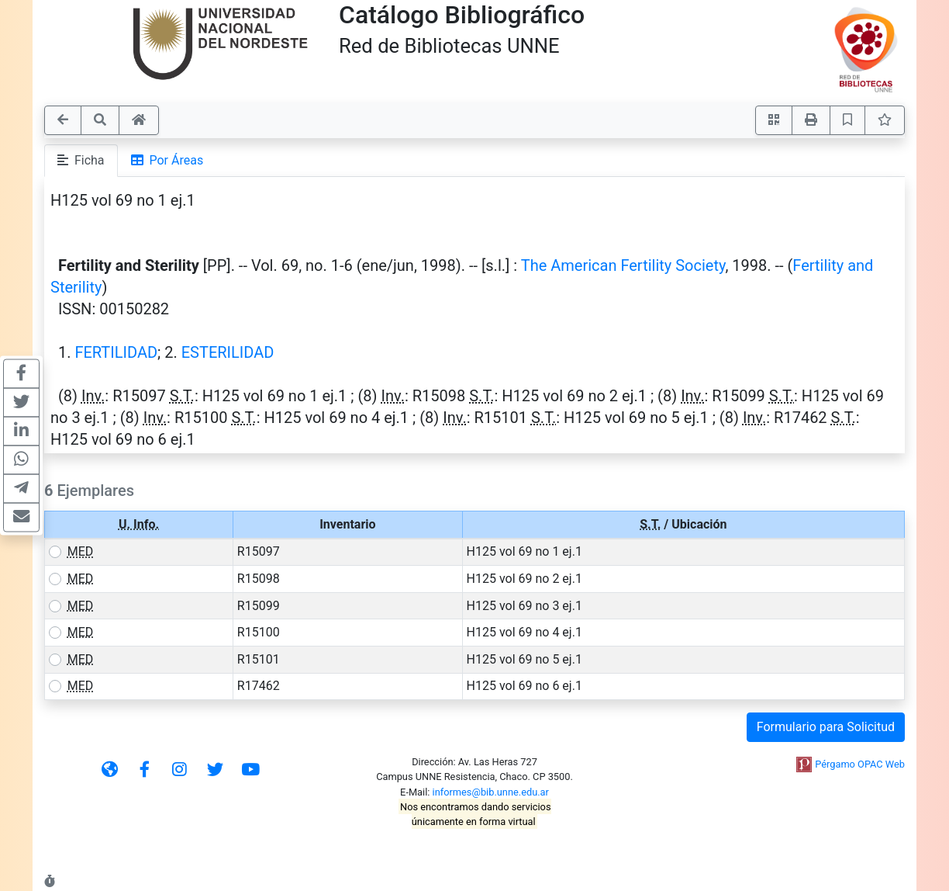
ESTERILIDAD (227, 352)
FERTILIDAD (115, 352)
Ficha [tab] (81, 160)
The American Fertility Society (623, 265)
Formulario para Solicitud (826, 726)
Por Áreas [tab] (167, 160)
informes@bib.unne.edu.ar (491, 792)
